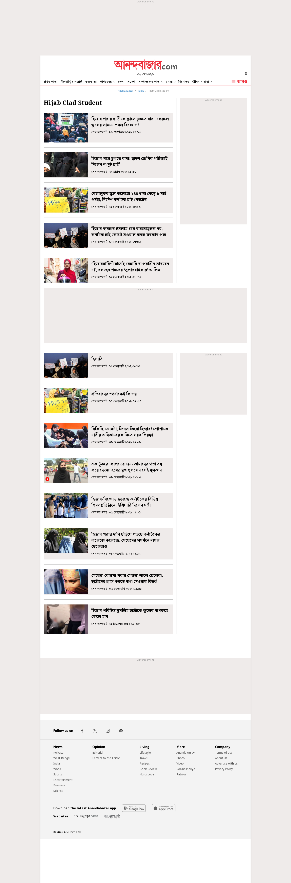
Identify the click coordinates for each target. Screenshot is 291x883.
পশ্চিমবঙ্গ (106, 82)
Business (59, 785)
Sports (57, 774)
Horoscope (147, 774)
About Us (221, 758)
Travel (144, 758)
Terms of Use (224, 752)
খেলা (169, 82)
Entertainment (63, 780)
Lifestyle (145, 752)
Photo (180, 758)
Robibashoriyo (185, 769)
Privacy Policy (224, 769)
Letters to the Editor (106, 758)
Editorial (97, 752)
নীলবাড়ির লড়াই (71, 82)
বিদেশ (131, 82)
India (56, 763)
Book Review (148, 769)
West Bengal (61, 758)
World (57, 769)
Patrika (181, 774)
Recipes (145, 763)
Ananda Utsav (185, 752)
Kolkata (58, 752)
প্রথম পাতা (50, 82)
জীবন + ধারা (200, 82)
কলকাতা (91, 82)
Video (180, 763)
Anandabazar (125, 90)
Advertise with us (226, 763)
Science (58, 791)
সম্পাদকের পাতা (149, 82)
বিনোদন (183, 82)
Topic (140, 90)
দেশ (120, 82)
